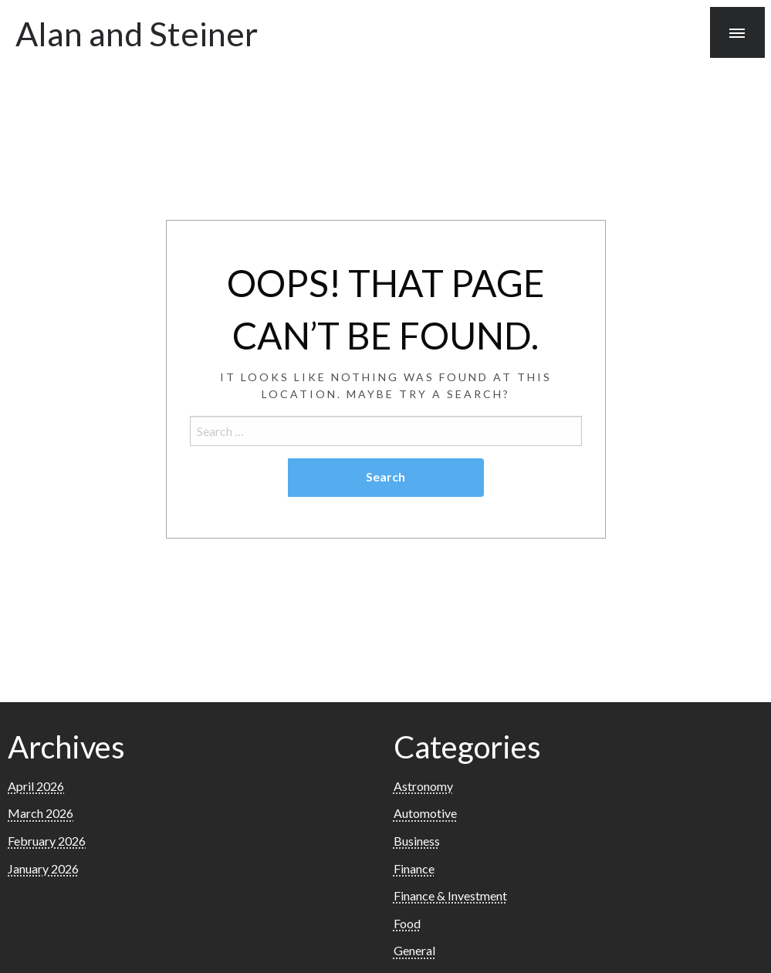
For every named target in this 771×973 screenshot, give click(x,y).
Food (407, 923)
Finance (414, 868)
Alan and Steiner (136, 33)
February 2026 (47, 840)
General (414, 950)
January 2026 (43, 868)
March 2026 (40, 813)
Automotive (425, 813)
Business (417, 840)
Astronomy (423, 786)
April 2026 (36, 786)
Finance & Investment (450, 895)
